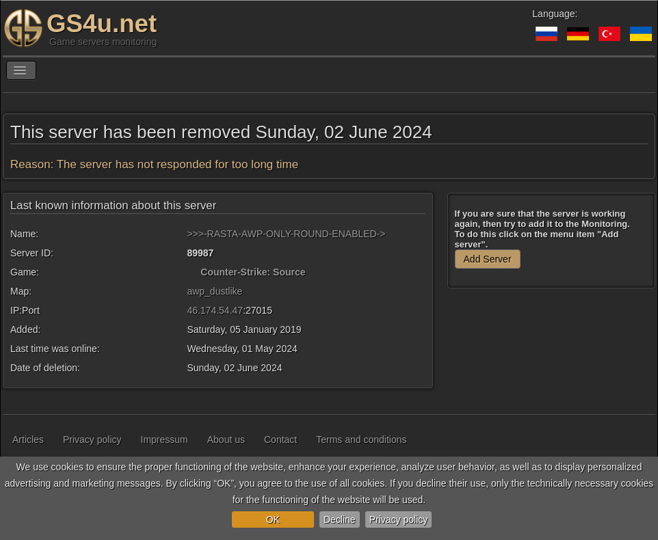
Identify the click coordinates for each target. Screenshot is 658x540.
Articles (28, 439)
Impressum (164, 439)
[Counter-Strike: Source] (192, 272)
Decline (340, 519)
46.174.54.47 (215, 310)
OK (273, 519)
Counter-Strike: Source (252, 272)
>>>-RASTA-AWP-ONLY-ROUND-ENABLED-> (286, 233)
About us (226, 439)
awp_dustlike (214, 291)
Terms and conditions (361, 439)
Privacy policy (398, 519)
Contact (280, 439)
